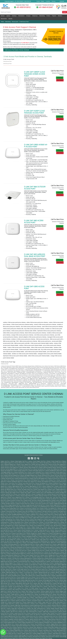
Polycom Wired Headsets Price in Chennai (57, 553)
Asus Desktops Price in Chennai (39, 487)
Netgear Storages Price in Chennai (39, 527)
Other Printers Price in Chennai (56, 585)
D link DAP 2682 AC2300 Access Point (33, 221)
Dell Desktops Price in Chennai (38, 480)
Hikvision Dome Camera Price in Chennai (38, 567)
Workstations (21, 15)
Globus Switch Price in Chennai (51, 632)
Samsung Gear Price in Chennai (13, 519)
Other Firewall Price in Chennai (27, 585)
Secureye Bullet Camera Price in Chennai (36, 592)
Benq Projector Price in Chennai (12, 517)
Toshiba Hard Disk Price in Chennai (46, 530)
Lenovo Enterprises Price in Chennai (42, 525)
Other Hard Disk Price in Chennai (27, 545)
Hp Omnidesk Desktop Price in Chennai (47, 594)
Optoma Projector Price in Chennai (29, 570)
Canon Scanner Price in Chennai (35, 523)
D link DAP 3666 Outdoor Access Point (34, 188)
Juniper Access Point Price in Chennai (22, 613)
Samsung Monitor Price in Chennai (12, 487)
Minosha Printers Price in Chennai (42, 585)
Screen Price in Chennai (25, 528)
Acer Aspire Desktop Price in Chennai (50, 581)
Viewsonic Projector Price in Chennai (13, 531)
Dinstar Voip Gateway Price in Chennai (45, 563)
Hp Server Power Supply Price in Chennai (17, 542)
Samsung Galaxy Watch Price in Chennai (30, 495)
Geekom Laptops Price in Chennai (29, 633)
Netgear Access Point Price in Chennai (41, 550)
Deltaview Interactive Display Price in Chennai (44, 617)
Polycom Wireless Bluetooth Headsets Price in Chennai (13, 555)
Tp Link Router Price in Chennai (31, 572)
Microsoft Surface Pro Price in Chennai (48, 495)
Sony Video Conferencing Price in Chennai (43, 635)
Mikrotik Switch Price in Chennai (55, 596)
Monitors (60, 15)
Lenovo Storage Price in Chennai (8, 527)
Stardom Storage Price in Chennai (8, 534)
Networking (42, 15)
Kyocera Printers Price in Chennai (20, 556)
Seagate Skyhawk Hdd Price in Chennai (16, 505)
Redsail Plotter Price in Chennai (21, 630)
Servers (3, 15)
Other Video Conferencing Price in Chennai (47, 583)
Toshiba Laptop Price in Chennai (42, 545)
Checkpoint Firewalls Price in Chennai (25, 597)
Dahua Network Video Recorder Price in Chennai (26, 583)
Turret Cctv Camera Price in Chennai (44, 577)
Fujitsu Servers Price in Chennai (43, 625)
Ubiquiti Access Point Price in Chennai (9, 561)
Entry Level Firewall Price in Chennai (55, 534)
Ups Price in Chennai (61, 462)
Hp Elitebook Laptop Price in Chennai (20, 481)
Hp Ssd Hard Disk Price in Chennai (21, 586)
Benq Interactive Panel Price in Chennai (9, 606)
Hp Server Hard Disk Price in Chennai (42, 502)
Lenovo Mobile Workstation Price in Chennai (36, 542)
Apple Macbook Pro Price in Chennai (38, 486)
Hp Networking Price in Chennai (49, 500)
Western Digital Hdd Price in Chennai (58, 505)
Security (10, 18)
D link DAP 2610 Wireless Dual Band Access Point (34, 255)
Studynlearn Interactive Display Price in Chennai (19, 619)
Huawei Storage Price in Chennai (26, 635)
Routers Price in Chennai (54, 558)
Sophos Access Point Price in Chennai (9, 636)
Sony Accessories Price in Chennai (23, 480)
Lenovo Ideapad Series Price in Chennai (20, 497)
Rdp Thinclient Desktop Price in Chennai (28, 506)
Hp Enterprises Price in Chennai (12, 525)
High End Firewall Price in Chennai (23, 534)
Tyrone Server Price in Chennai (52, 636)
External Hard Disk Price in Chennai (42, 561)
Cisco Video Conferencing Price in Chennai (32, 611)
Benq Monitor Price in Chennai (21, 522)
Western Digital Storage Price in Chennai (9, 462)
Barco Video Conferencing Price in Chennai (47, 606)
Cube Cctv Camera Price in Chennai (12, 578)
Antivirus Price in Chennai (23, 564)
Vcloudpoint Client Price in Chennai (43, 494)
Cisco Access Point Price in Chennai (8, 498)
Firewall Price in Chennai (36, 533)
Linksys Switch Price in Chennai (25, 636)
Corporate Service (62, 2)
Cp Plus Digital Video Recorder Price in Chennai (53, 580)
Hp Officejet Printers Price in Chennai (13, 489)
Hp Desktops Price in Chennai (46, 483)
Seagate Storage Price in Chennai (58, 599)
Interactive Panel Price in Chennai (59, 605)
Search (64, 12)
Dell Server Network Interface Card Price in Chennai (54, 467)
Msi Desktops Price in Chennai (31, 594)
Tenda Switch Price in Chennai (59, 633)
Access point (15, 21)
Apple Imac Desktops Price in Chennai (55, 588)
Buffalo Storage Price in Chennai (56, 600)
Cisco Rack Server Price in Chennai (8, 533)
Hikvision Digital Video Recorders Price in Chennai (31, 580)
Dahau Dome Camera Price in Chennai (43, 569)
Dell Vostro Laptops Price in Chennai (44, 464)
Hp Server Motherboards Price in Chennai (45, 541)
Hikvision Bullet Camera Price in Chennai (56, 567)
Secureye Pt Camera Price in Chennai (35, 589)
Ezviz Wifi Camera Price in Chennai (12, 585)
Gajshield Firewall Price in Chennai (28, 599)
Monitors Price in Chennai (24, 462)
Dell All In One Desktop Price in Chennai (41, 498)
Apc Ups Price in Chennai (26, 487)
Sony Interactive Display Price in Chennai (13, 610)
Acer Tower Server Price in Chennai (58, 497)
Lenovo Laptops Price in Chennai (28, 464)
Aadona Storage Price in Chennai (52, 592)
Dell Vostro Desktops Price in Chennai (31, 473)
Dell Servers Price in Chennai (48, 475)
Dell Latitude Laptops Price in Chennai (41, 470)
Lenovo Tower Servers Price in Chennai (13, 483)
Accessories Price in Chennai (12, 478)
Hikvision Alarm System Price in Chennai (13, 473)
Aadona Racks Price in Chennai (12, 596)
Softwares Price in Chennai (11, 564)
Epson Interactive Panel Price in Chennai (14, 632)
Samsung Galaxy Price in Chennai (12, 495)
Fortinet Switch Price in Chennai (7, 605)
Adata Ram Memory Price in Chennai (14, 572)
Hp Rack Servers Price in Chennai (8, 484)
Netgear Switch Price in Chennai (28, 577)
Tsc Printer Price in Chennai (54, 628)
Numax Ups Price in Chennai (15, 633)
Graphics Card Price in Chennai (8, 461)
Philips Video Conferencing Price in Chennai (24, 605)
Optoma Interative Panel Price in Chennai (46, 570)
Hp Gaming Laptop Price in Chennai (29, 531)
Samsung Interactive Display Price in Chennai (21, 553)
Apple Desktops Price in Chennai (50, 523)
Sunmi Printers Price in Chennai (50, 564)
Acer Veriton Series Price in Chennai (25, 498)
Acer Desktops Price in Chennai (49, 481)
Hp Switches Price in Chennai (44, 469)
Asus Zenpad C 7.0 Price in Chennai (32, 492)
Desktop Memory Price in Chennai (48, 575)
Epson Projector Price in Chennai (55, 527)
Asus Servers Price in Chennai (18, 591)
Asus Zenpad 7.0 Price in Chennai (17, 492)
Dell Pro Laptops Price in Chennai (21, 588)
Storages (28, 15)
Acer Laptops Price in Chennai (34, 481)
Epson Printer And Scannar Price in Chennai (53, 536)
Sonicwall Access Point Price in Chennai (9, 635)
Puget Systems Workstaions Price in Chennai (26, 625)
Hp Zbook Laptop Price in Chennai (56, 552)
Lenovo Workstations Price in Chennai (40, 472)
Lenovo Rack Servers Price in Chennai (31, 483)
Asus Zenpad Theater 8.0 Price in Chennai (32, 491)
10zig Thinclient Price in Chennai (53, 614)
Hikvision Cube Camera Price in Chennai (29, 578)
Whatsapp (60, 77)
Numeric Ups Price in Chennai (42, 513)
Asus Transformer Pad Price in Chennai (13, 491)
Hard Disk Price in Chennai (11, 494)
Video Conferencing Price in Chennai (51, 520)
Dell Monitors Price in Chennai (25, 472)
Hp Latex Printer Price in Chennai (12, 541)
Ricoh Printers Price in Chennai (57, 550)
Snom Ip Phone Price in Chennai (28, 563)
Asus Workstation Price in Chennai (8, 625)
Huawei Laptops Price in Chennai (59, 635)
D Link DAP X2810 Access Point (34, 287)
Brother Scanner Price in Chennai (49, 516)
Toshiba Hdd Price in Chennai (17, 594)
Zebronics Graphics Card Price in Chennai (50, 591)
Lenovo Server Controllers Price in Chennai (24, 502)
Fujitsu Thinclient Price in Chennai (54, 613)
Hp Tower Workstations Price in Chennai (41, 484)
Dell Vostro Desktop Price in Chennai (16, 475)
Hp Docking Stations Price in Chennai (38, 549)
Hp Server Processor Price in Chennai (19, 500)
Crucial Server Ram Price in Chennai (13, 577)
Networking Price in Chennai (31, 558)
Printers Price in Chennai (52, 487)
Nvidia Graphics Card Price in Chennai (23, 461)
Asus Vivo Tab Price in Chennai (27, 519)
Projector (54, 15)
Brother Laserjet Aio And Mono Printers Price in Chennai (28, 516)
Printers (48, 15)
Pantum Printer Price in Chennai (57, 545)
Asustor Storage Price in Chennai (40, 596)
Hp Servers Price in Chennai (58, 478)
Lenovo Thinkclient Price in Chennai (43, 603)
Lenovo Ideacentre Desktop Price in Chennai (38, 556)
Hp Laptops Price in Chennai (37, 462)
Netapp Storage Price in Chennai (8, 600)
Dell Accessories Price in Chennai (26, 478)
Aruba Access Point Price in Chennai (31, 638)
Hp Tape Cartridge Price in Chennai (13, 539)
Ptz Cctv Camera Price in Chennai (46, 578)
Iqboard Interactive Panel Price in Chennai (39, 619)
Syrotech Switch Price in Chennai (15, 638)
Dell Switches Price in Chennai (28, 513)
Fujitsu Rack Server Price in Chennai (58, 625)
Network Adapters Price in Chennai (13, 563)
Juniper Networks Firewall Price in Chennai (44, 597)
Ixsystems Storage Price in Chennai (23, 600)
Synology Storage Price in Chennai (19, 538)
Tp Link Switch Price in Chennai (36, 564)
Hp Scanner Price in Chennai (56, 484)
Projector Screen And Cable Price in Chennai (41, 528)
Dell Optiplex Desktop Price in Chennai (9, 472)
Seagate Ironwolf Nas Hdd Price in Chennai (10, 506)
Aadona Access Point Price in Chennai (42, 605)
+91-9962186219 (25, 42)
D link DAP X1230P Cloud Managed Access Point (34, 112)
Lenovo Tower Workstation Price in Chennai (50, 492)
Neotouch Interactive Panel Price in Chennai (38, 628)
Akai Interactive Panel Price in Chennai (57, 619)
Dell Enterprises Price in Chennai (26, 525)
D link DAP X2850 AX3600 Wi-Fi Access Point (36, 146)
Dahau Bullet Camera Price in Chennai (13, 570)
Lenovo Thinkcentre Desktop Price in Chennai (10, 464)
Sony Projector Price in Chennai (23, 533)
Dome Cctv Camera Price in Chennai (19, 566)
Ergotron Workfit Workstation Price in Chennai (28, 530)
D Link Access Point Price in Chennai (14, 511)
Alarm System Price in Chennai (42, 477)
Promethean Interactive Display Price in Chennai (33, 610)
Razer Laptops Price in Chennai (41, 627)
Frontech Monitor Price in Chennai (8, 621)
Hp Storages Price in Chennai (11, 470)
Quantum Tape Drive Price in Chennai (14, 611)
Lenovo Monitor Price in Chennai (36, 522)
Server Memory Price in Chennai (33, 575)
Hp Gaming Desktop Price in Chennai (40, 552)
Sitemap (41, 455)
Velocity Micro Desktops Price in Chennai (57, 627)
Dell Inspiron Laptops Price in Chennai (36, 538)
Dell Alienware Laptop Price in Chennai (58, 470)
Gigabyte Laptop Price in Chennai (20, 628)
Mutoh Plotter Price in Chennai (15, 622)
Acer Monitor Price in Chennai (57, 498)
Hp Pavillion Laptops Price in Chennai (37, 588)
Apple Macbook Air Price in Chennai (21, 486)
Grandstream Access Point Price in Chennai (53, 616)
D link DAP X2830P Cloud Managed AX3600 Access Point (34, 74)
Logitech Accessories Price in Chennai (48, 544)
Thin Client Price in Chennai (18, 558)
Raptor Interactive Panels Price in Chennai (14, 574)
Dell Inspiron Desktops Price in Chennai (48, 473)
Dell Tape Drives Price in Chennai (30, 469)
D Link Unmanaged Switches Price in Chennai (34, 509)
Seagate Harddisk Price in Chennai (58, 531)
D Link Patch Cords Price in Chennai (49, 511)
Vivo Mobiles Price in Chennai (25, 517)
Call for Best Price (57, 71)
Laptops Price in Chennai (47, 533)
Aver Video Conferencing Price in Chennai (41, 608)
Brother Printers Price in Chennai (51, 514)
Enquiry (42, 1)
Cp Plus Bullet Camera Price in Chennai (26, 569)
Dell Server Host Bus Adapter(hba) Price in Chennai (12, 469)
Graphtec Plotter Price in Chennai (53, 621)
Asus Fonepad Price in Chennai (41, 519)
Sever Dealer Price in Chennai (46, 638)
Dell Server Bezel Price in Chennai (46, 466)
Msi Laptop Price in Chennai (44, 531)
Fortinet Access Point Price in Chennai (34, 616)
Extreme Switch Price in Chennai (27, 603)
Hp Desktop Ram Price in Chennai (20, 523)
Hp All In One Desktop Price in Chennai (52, 508)
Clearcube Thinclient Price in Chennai (21, 614)
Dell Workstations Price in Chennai (27, 477)
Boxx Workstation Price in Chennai (42, 624)
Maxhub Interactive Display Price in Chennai (24, 617)
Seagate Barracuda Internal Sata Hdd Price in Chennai (38, 505)
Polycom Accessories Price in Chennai (39, 553)
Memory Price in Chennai (54, 556)
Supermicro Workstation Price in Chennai (48, 622)
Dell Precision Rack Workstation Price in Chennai (31, 520)
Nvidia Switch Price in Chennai (25, 596)
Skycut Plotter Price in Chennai (35, 630)
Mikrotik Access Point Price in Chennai (17, 616)
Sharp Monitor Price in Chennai (12, 624)
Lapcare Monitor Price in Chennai (27, 624)
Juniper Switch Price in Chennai (49, 602)
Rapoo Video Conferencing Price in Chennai (27, 606)
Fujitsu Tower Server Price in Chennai (9, 627)
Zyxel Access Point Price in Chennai (39, 613)
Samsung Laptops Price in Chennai (52, 547)
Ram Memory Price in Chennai (18, 575)
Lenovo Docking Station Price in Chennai (15, 508)
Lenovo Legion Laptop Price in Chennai (45, 539)
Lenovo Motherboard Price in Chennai (46, 506)
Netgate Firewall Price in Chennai (44, 633)
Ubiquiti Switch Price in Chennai (59, 560)
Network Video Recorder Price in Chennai (52, 574)
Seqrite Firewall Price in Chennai (44, 599)
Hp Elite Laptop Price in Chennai (44, 560)
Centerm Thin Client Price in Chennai (38, 614)
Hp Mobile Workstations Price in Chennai (21, 514)
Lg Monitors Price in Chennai (37, 514)
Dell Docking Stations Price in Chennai (21, 549)
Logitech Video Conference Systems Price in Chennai (44, 517)
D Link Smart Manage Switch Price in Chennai (54, 522)
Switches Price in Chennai (43, 558)
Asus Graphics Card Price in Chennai (56, 519)
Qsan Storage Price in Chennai (59, 603)
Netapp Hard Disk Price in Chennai (32, 544)
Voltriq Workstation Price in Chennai (24, 621)
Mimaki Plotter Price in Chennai (39, 621)
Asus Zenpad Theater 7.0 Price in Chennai (51, 491)
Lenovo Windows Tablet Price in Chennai (26, 494)
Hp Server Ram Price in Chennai (27, 503)
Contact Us (38, 2)
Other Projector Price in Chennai (33, 591)
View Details (60, 80)
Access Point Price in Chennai (7, 550)
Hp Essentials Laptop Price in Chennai (28, 560)
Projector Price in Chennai (51, 538)
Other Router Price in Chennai (55, 586)
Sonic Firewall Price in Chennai (19, 536)
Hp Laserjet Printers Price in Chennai (30, 489)
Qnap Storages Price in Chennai (23, 527)
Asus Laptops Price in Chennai (45, 489)
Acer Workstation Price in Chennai (22, 547)
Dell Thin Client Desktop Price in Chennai (43, 478)
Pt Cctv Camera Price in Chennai (51, 589)
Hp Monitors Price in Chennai (59, 483)
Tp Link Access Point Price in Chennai (23, 550)
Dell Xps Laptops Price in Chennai (25, 470)
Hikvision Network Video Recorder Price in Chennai (30, 581)
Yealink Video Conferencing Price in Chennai (52, 611)
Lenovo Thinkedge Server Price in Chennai (54, 555)
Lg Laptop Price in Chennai (6, 628)
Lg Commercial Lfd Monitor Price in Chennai (34, 508)
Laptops (8, 15)
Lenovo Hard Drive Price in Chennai (13, 513)
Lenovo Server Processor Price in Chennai (44, 503)
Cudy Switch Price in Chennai (39, 636)
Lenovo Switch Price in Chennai (28, 539)
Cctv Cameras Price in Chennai (13, 560)
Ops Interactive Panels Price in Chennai (39, 586)
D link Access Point (24, 21)
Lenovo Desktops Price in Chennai (52, 480)
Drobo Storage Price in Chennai (19, 602)
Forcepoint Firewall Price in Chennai (13, 599)
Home (2, 21)
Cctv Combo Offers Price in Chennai (13, 580)
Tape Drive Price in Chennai (50, 610)
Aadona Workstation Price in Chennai (30, 622)
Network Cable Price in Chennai (13, 545)
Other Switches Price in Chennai (20, 589)
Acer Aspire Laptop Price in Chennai (28, 541)
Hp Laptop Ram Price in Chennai (37, 547)
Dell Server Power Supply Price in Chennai (14, 467)
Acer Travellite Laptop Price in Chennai (52, 566)
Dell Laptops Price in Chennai (50, 462)
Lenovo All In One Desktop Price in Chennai (31, 511)
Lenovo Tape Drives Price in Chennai (58, 525)
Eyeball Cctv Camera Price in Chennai (35, 566)
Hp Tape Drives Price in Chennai (56, 513)
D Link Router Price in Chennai (51, 509)
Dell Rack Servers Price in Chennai (12, 477)
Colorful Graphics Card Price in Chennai (42, 461)
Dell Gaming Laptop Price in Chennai (16, 544)
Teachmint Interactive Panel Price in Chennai (33, 632)
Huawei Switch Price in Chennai (12, 603)
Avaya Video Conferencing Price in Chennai (21, 608)
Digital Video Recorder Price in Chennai (34, 574)
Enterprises (35, 15)
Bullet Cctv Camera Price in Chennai (20, 567)
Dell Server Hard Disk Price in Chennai (13, 466)
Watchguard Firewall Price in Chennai (34, 536)
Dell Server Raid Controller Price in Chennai (33, 467)
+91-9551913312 (23, 7)
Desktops (14, 15)
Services (53, 1)
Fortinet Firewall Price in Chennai (58, 461)
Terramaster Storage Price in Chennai (40, 600)
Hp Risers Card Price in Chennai (13, 503)
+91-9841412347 (46, 7)
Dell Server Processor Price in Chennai (30, 466)
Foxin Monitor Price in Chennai (49, 630)
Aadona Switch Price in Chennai (34, 602)
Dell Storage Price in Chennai (59, 533)
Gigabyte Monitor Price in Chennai (58, 624)
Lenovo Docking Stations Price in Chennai (57, 549)
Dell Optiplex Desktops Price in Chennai (33, 475)
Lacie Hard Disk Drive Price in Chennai (9, 530)
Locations (48, 1)
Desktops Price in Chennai (53, 486)
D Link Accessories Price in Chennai (16, 509)
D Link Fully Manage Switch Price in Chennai (40, 497)
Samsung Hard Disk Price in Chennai (47, 572)
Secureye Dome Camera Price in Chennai (17, 592)
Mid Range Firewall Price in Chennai (39, 534)
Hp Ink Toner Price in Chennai (34, 500)
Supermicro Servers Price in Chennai (25, 627)
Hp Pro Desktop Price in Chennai (24, 552)
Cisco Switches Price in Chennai (59, 528)
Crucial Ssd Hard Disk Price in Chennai (26, 561)
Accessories (4, 18)
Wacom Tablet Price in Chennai (54, 542)
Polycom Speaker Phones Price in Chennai (35, 555)
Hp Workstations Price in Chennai (23, 484)
